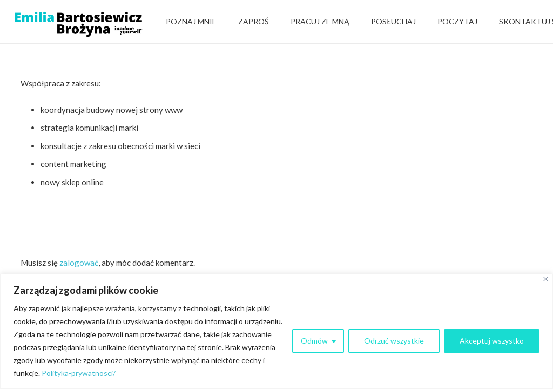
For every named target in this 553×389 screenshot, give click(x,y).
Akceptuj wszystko (492, 340)
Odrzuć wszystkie (394, 340)
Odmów (314, 340)
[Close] (545, 279)
